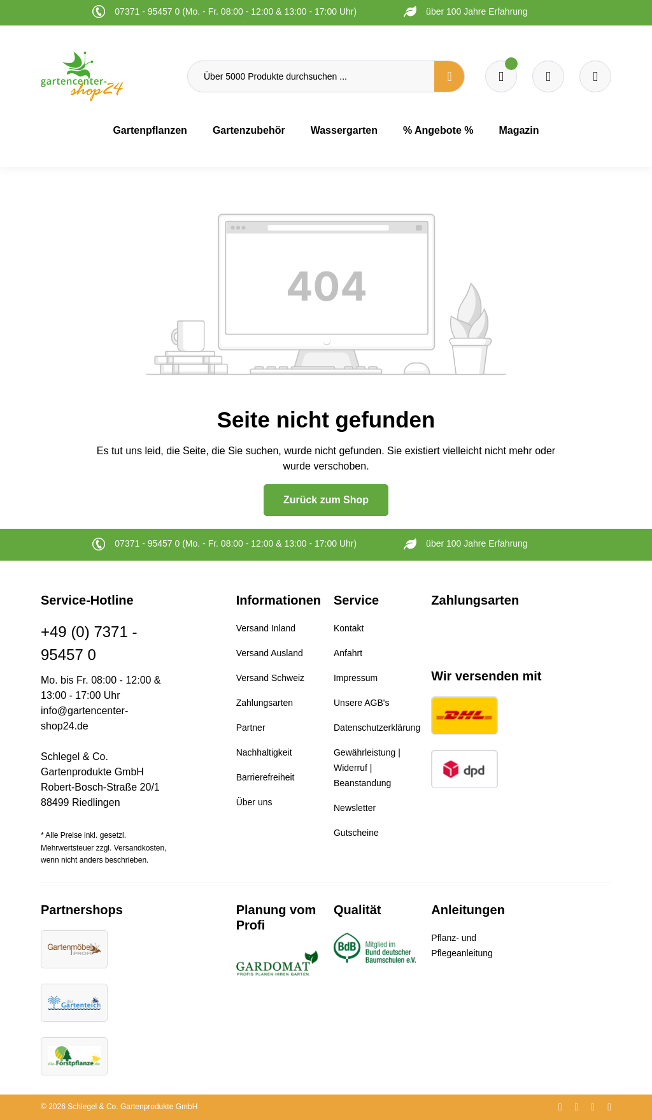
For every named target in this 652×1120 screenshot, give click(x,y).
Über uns (254, 802)
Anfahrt (348, 653)
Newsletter (355, 808)
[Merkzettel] (501, 76)
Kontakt (349, 628)
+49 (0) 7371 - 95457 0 (89, 643)
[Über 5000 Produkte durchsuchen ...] (311, 76)
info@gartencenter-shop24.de (84, 718)
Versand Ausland (269, 653)
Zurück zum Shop (326, 499)
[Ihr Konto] (595, 76)
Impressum (356, 678)
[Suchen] (449, 76)
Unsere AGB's (362, 703)
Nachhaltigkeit (264, 752)
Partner (251, 727)
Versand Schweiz (270, 678)
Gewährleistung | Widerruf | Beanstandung (367, 767)
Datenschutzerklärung (377, 727)
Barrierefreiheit (265, 777)
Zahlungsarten (265, 703)
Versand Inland (265, 628)
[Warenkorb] (548, 76)
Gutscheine (356, 833)
